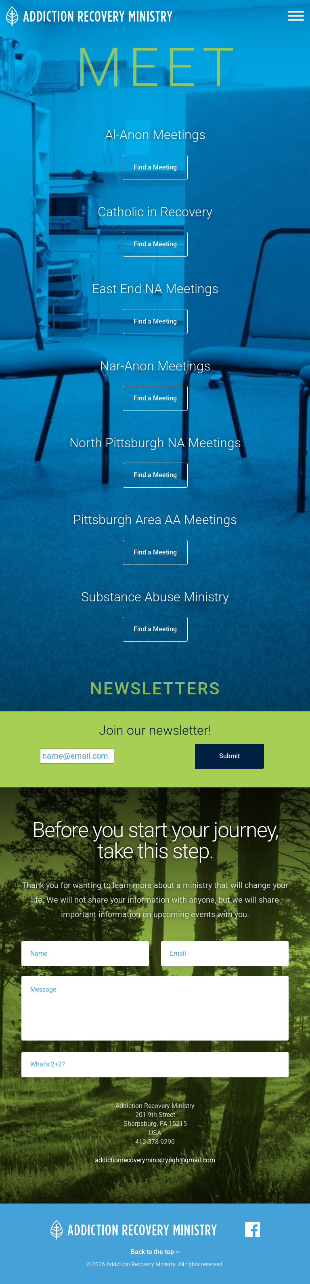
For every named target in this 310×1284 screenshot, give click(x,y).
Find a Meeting (155, 167)
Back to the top (155, 1252)
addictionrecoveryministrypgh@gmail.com (155, 1160)
